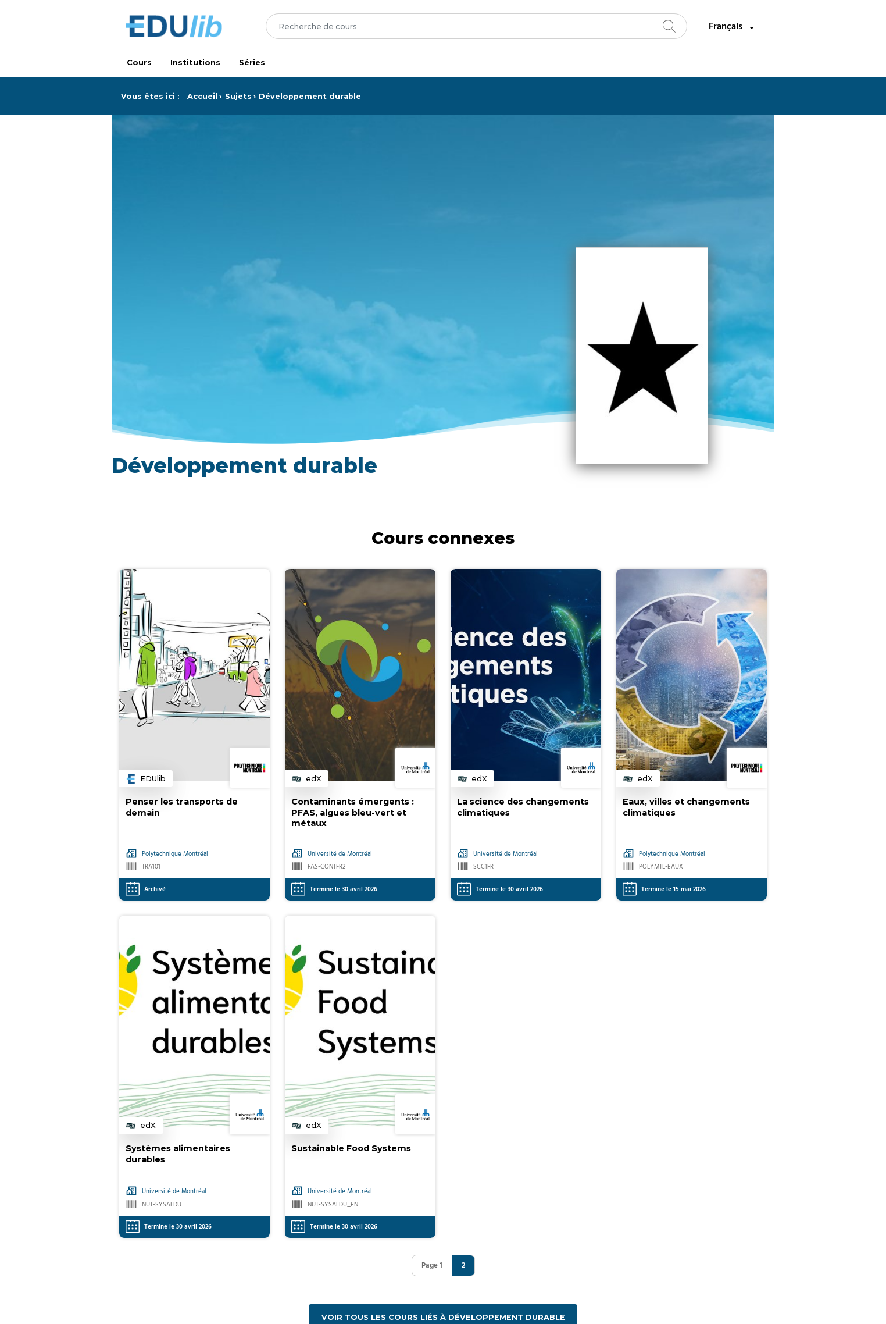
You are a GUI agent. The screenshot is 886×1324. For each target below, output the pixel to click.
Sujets (238, 96)
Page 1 (431, 1265)
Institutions (195, 62)
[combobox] (476, 26)
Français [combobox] (732, 27)
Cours (139, 62)
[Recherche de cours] (476, 26)
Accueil (202, 96)
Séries (252, 62)
